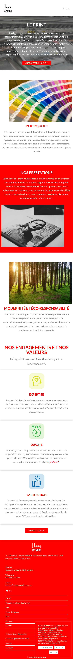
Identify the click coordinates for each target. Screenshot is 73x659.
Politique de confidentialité (15, 634)
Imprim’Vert (52, 462)
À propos (8, 621)
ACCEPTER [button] (59, 647)
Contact (8, 626)
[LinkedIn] (10, 590)
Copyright (9, 648)
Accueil (8, 598)
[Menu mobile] (66, 8)
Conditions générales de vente (17, 638)
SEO (7, 607)
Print (7, 617)
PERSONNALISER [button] (46, 647)
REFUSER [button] (53, 652)
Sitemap (8, 643)
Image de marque (12, 612)
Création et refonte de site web (17, 603)
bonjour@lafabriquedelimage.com (18, 585)
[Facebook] (7, 590)
